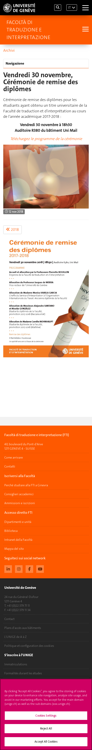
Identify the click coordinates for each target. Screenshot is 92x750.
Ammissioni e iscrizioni (19, 503)
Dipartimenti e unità (17, 522)
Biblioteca (11, 531)
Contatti (9, 466)
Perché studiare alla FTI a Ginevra (26, 485)
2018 (12, 229)
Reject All (46, 731)
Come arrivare (13, 457)
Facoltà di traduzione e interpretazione (28, 30)
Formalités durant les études (23, 673)
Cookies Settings (45, 718)
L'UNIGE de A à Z (15, 637)
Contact (9, 619)
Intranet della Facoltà (18, 540)
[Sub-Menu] (85, 29)
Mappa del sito (14, 549)
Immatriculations (15, 664)
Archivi (9, 50)
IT (69, 7)
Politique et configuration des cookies (29, 646)
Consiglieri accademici (19, 494)
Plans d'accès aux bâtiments (22, 628)
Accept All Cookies (45, 744)
